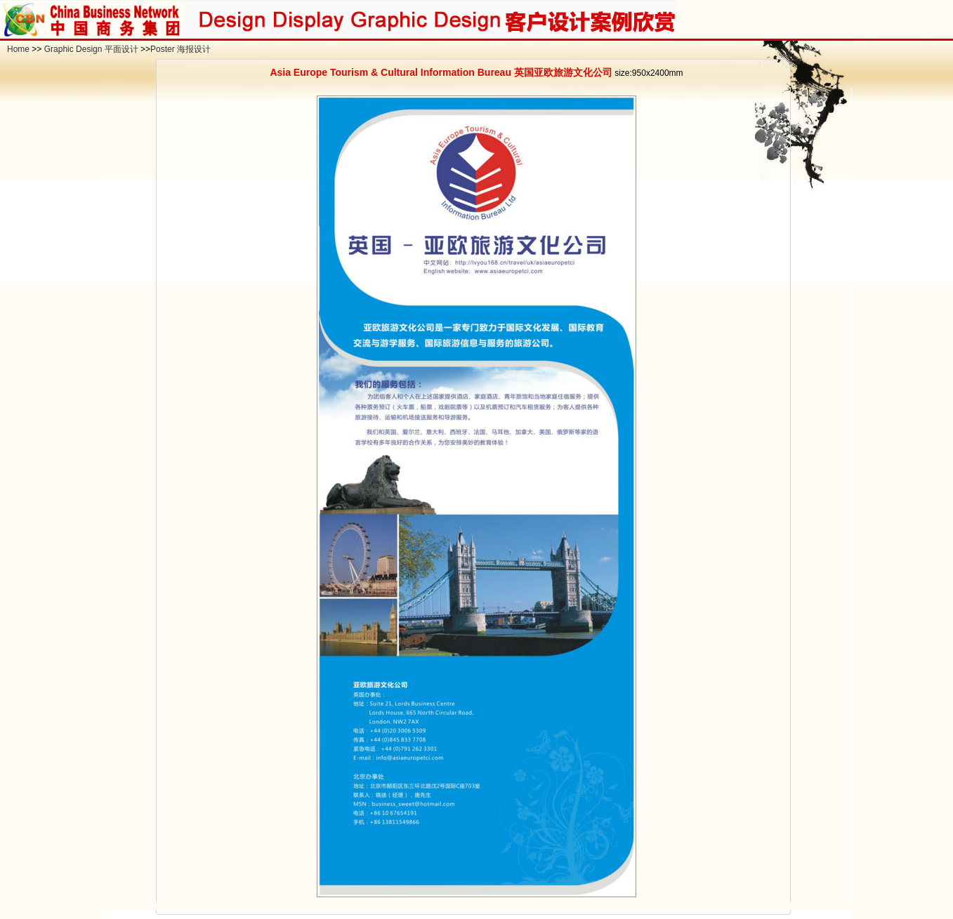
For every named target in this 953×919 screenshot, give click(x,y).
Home (18, 49)
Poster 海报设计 (180, 49)
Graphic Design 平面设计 (91, 49)
